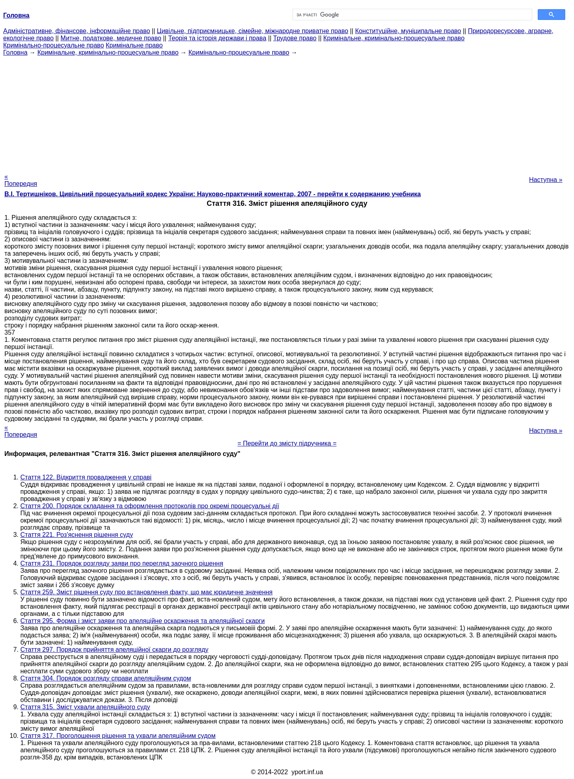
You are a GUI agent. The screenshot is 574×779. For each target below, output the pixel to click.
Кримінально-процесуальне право (53, 45)
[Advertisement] (287, 112)
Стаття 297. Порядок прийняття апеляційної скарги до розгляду (114, 649)
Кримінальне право (134, 45)
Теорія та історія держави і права (217, 38)
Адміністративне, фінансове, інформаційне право (76, 31)
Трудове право (294, 38)
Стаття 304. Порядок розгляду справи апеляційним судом (105, 678)
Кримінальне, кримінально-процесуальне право (393, 38)
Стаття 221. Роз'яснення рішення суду (76, 534)
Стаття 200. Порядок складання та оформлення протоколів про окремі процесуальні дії (149, 506)
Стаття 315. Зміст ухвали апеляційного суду (85, 707)
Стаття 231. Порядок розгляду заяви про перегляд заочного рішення (121, 563)
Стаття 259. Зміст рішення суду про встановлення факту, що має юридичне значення (146, 592)
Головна (15, 52)
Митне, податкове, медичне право (111, 38)
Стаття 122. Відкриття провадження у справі (85, 477)
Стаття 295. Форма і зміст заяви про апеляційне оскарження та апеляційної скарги (142, 620)
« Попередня (20, 180)
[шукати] (412, 14)
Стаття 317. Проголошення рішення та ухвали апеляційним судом (118, 735)
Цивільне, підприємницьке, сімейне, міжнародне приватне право (252, 31)
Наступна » (545, 179)
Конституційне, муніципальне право (408, 31)
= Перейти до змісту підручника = (287, 443)
